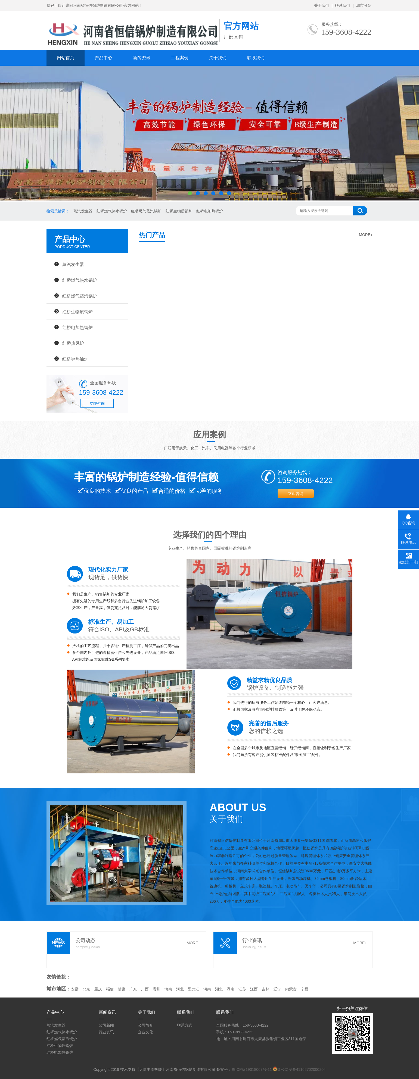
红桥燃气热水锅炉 (112, 211)
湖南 (230, 989)
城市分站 (363, 5)
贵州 (156, 989)
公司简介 (145, 1025)
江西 (254, 989)
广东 (133, 989)
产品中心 (103, 57)
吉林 (265, 989)
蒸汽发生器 (82, 211)
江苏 (242, 989)
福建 (110, 989)
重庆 (98, 989)
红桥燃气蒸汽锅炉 (146, 211)
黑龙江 (193, 989)
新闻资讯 (141, 57)
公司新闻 (106, 1025)
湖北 (219, 989)
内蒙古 (291, 989)
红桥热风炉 (73, 343)
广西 (145, 989)
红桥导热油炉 (75, 358)
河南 (207, 989)
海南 (168, 989)
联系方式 (184, 1025)
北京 (86, 989)
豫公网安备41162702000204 (301, 1069)
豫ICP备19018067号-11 (252, 1069)
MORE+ (366, 235)
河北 (180, 989)
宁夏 (304, 989)
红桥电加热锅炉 (209, 211)
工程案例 (179, 57)
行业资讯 (106, 1032)
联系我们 (342, 5)
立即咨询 (97, 403)
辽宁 (277, 989)
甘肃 (121, 989)
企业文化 (145, 1032)
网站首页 (65, 57)
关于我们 (321, 5)
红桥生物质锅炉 (179, 211)
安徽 (75, 989)
